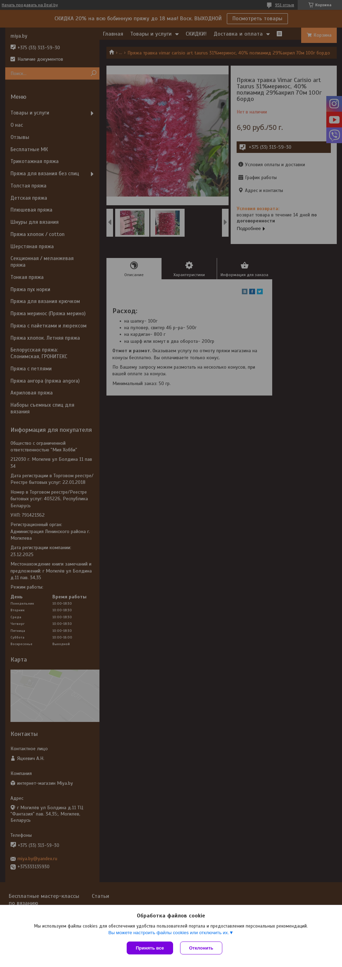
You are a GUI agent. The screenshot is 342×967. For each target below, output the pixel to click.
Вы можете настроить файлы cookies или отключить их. (168, 932)
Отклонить (201, 948)
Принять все (150, 948)
